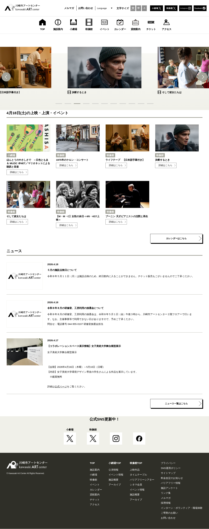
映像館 (93, 479)
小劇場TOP (115, 463)
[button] (6, 77)
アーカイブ (115, 484)
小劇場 (93, 474)
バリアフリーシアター (142, 479)
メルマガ (69, 8)
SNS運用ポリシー (171, 468)
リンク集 (166, 493)
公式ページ (61, 386)
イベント (95, 484)
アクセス (95, 504)
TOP (92, 463)
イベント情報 (116, 474)
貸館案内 (95, 494)
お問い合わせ (85, 8)
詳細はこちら (17, 172)
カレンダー (96, 489)
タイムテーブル (138, 474)
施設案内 (95, 469)
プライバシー (168, 463)
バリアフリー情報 (170, 483)
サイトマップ (168, 473)
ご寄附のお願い (169, 513)
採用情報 (166, 503)
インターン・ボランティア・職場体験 (181, 508)
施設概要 (113, 479)
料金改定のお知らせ (172, 478)
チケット (95, 499)
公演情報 (113, 469)
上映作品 (135, 469)
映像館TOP (136, 463)
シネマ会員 (136, 484)
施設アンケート (169, 488)
